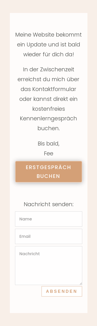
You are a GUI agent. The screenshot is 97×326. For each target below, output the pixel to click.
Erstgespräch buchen (48, 172)
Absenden (62, 291)
